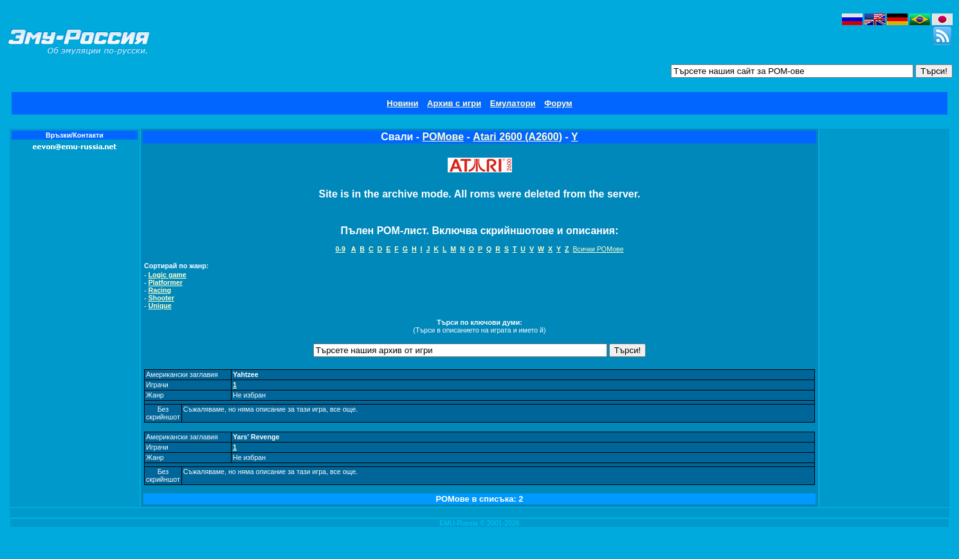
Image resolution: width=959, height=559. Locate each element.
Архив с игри (454, 103)
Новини (402, 103)
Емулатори (513, 103)
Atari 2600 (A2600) (517, 136)
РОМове (443, 136)
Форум (558, 103)
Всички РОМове (597, 249)
